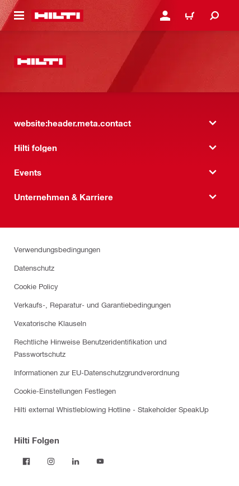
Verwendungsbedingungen (57, 249)
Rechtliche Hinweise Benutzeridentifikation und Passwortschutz (90, 347)
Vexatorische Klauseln (50, 323)
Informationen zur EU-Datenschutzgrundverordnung (96, 372)
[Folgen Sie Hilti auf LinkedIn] (75, 461)
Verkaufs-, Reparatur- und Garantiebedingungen (92, 304)
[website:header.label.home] (57, 16)
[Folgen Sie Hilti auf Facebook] (26, 461)
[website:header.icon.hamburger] (19, 15)
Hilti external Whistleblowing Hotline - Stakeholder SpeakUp (111, 409)
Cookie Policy (36, 286)
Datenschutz (34, 267)
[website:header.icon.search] (214, 15)
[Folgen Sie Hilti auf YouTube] (100, 461)
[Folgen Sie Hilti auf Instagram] (51, 461)
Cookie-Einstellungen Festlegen (65, 390)
